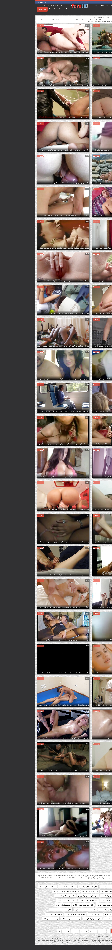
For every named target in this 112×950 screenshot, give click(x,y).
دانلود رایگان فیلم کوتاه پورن (53, 886)
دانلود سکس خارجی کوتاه (32, 886)
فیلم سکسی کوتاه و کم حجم (100, 919)
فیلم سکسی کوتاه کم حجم (57, 919)
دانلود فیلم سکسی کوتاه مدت (30, 896)
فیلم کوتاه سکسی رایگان (101, 923)
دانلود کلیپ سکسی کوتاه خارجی (26, 909)
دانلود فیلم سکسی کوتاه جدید (99, 896)
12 (33, 931)
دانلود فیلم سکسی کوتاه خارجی (77, 896)
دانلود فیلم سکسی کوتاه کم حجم (98, 900)
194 (29, 931)
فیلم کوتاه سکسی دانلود (16, 919)
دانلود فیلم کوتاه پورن (28, 905)
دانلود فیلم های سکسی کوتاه (75, 900)
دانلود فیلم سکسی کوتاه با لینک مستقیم (31, 891)
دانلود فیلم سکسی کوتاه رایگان (53, 896)
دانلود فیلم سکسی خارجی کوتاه (76, 891)
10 (42, 931)
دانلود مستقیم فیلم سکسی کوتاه (99, 909)
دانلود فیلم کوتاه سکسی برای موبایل (97, 905)
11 (38, 931)
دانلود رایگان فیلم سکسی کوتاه (99, 886)
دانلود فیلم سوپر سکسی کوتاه (99, 891)
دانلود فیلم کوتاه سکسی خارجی (72, 905)
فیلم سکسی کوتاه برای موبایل (40, 914)
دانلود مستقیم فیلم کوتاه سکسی (74, 909)
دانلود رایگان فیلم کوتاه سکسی (76, 886)
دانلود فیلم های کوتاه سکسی (54, 900)
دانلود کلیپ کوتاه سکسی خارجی (98, 914)
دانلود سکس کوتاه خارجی (12, 886)
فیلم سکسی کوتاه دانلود (19, 914)
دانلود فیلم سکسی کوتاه (55, 891)
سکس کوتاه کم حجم (60, 914)
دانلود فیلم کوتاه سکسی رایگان (48, 905)
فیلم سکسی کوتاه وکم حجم (79, 919)
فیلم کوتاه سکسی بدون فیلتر (36, 919)
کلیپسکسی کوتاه (84, 923)
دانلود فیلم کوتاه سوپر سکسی (31, 900)
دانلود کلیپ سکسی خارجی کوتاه (50, 909)
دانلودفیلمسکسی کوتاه (77, 914)
